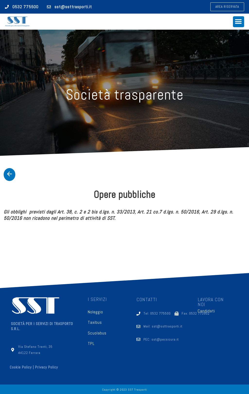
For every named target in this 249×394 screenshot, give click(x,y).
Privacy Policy (46, 367)
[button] (227, 6)
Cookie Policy (21, 367)
